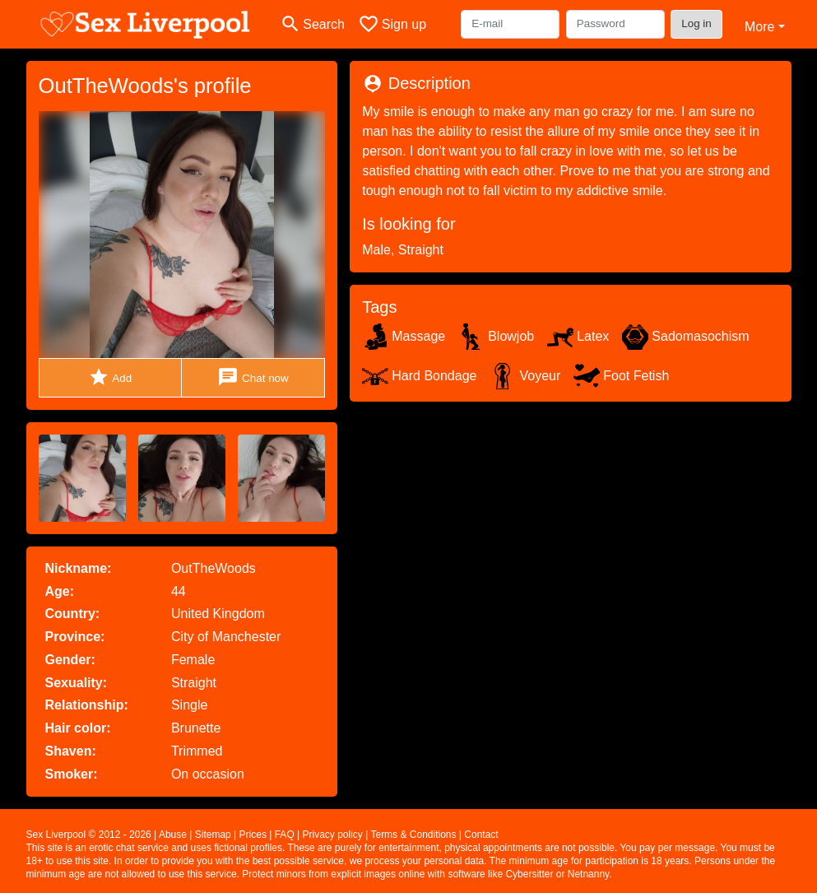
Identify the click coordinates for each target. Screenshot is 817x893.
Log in (696, 23)
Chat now (252, 377)
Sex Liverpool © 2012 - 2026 (88, 834)
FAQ (285, 834)
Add (110, 377)
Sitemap (213, 834)
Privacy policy (333, 834)
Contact (481, 834)
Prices (253, 834)
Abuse (173, 834)
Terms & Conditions (413, 834)
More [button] (759, 27)
